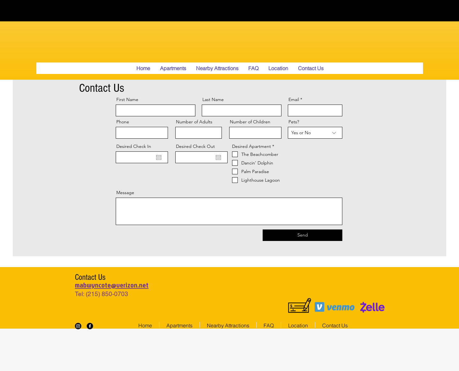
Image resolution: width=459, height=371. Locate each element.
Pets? (293, 122)
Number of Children (250, 122)
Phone (122, 122)
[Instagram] (78, 326)
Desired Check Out (195, 146)
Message (125, 192)
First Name (127, 99)
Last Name (213, 99)
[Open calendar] (158, 157)
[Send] (302, 235)
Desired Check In (133, 146)
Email (293, 99)
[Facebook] (90, 326)
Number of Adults (194, 122)
